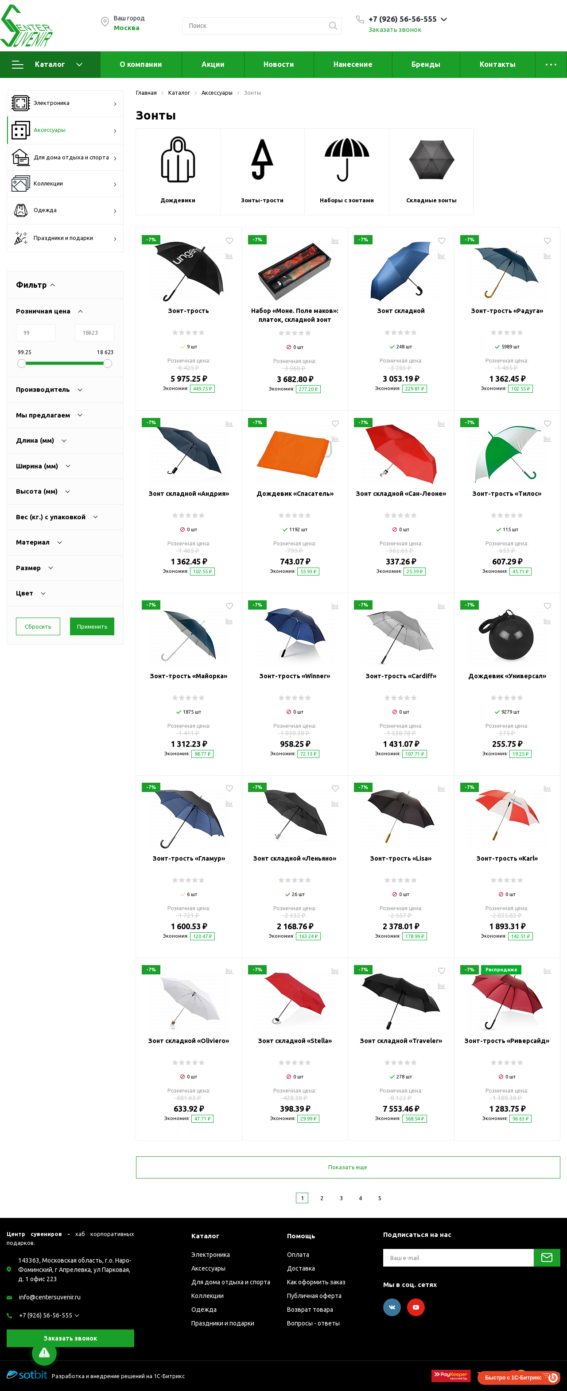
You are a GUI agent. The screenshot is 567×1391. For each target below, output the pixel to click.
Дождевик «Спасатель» (295, 493)
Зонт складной (401, 310)
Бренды (426, 64)
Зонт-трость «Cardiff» (401, 676)
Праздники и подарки (64, 238)
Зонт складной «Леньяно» (294, 858)
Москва (127, 27)
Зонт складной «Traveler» (401, 1040)
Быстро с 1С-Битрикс (513, 1378)
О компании (141, 64)
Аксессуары (64, 130)
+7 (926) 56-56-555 (45, 1315)
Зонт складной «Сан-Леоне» (401, 493)
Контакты (498, 64)
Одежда (64, 210)
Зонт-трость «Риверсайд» (507, 1040)
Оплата (298, 1254)
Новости (279, 64)
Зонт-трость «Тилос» (507, 493)
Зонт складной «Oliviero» (188, 1040)
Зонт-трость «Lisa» (400, 858)
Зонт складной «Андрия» (189, 493)
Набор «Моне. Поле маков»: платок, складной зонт (294, 315)
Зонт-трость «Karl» (507, 858)
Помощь (301, 1236)
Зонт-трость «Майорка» (188, 676)
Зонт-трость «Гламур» (189, 858)
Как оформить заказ (316, 1282)
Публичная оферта (314, 1295)
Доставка (301, 1268)
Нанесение (353, 64)
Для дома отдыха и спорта (64, 157)
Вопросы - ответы (313, 1323)
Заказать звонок (395, 29)
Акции (213, 64)
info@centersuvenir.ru (50, 1297)
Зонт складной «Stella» (295, 1040)
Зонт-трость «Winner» (295, 676)
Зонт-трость (188, 310)
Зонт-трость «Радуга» (507, 310)
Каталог (47, 64)
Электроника (64, 103)
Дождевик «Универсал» (507, 676)
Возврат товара (310, 1309)
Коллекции (64, 183)
